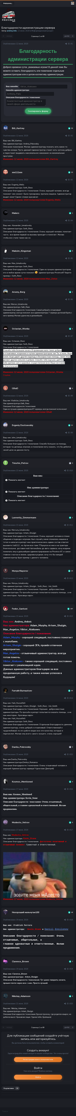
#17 (71, 830)
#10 (71, 470)
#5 (72, 258)
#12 (71, 578)
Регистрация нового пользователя (38, 1059)
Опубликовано (15, 44)
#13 (71, 616)
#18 (71, 920)
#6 (72, 299)
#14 (71, 698)
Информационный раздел (42, 31)
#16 (71, 789)
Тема (5, 1111)
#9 (72, 432)
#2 (72, 136)
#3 (72, 180)
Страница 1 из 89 (38, 36)
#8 (72, 396)
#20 (71, 1003)
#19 (71, 969)
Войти (38, 1077)
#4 (72, 220)
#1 (72, 44)
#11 (71, 525)
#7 (72, 336)
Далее (66, 36)
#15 (71, 754)
